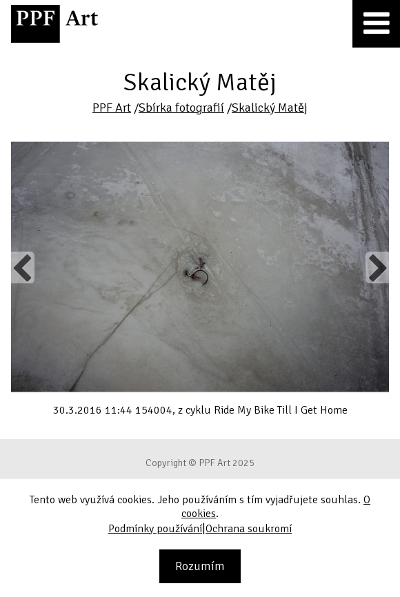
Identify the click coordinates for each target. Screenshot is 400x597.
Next (377, 267)
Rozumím (200, 566)
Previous (22, 267)
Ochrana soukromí (249, 529)
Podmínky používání (155, 529)
